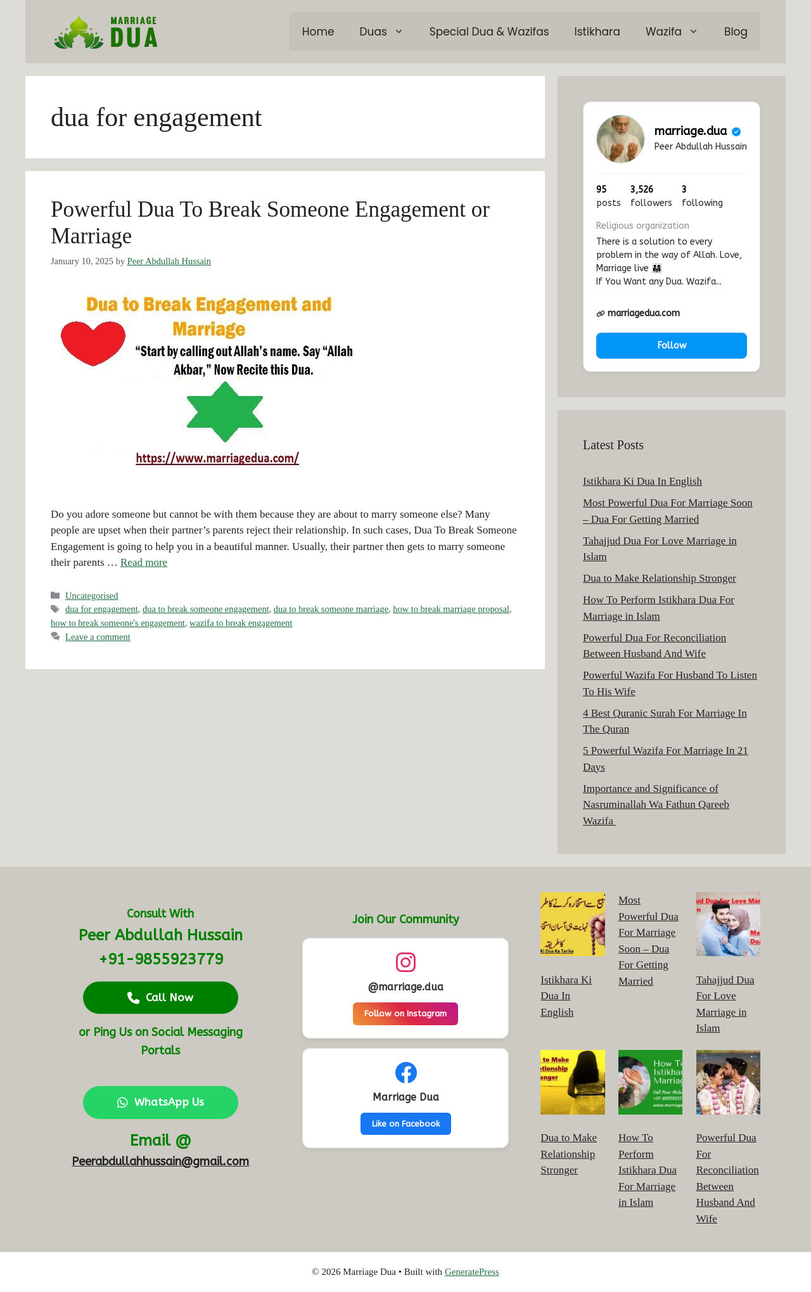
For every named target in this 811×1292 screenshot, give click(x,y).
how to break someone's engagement (118, 623)
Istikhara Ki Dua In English (642, 481)
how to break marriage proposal (451, 609)
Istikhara (597, 31)
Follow (672, 345)
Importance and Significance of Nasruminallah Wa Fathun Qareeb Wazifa (656, 805)
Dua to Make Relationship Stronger (659, 578)
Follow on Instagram (405, 1013)
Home (318, 31)
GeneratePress (472, 1272)
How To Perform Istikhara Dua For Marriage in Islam (647, 1170)
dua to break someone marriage (331, 609)
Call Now (160, 997)
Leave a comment (98, 637)
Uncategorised (91, 596)
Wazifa (679, 32)
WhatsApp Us (160, 1102)
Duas (388, 32)
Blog (736, 31)
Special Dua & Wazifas (489, 31)
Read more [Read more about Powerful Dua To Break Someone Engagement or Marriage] (143, 562)
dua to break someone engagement (206, 609)
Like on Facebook (406, 1124)
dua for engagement (101, 609)
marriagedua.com (638, 313)
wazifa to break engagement (240, 623)
